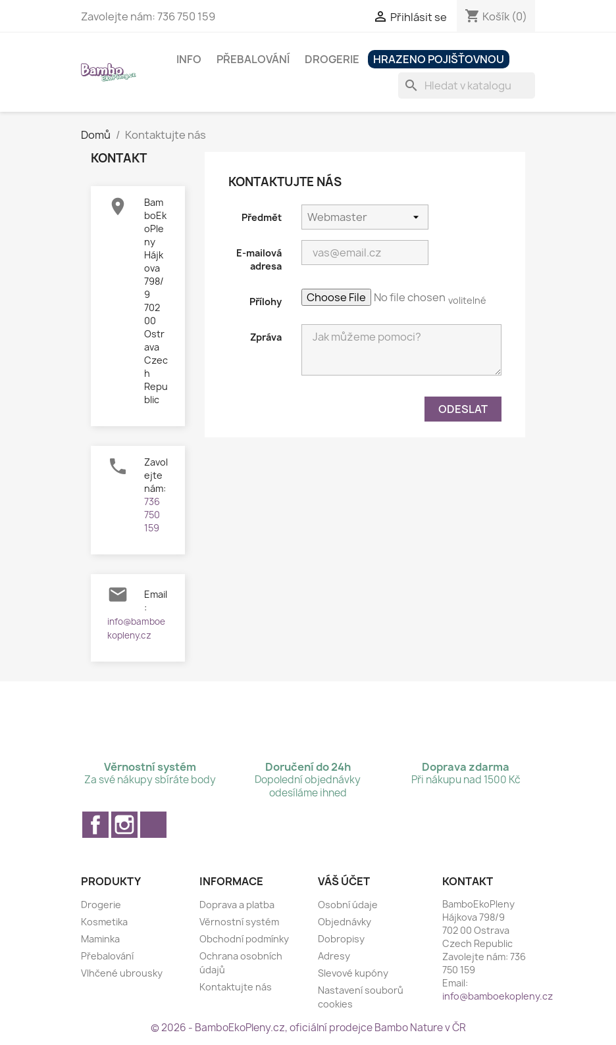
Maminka (100, 939)
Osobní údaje (348, 904)
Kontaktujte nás (235, 987)
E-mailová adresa (259, 259)
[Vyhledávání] (466, 85)
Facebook (95, 825)
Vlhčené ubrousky (122, 973)
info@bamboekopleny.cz (497, 996)
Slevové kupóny (353, 973)
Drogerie (332, 59)
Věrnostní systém (239, 921)
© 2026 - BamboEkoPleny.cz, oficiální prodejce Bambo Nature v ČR (308, 1027)
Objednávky (344, 921)
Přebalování (253, 59)
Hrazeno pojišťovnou (438, 59)
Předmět (262, 217)
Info (188, 59)
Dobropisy (341, 939)
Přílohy (265, 301)
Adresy (334, 956)
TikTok (153, 825)
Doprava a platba (236, 904)
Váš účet (344, 881)
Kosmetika (104, 921)
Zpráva (266, 337)
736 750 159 (152, 514)
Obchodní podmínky (244, 939)
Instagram (124, 825)
